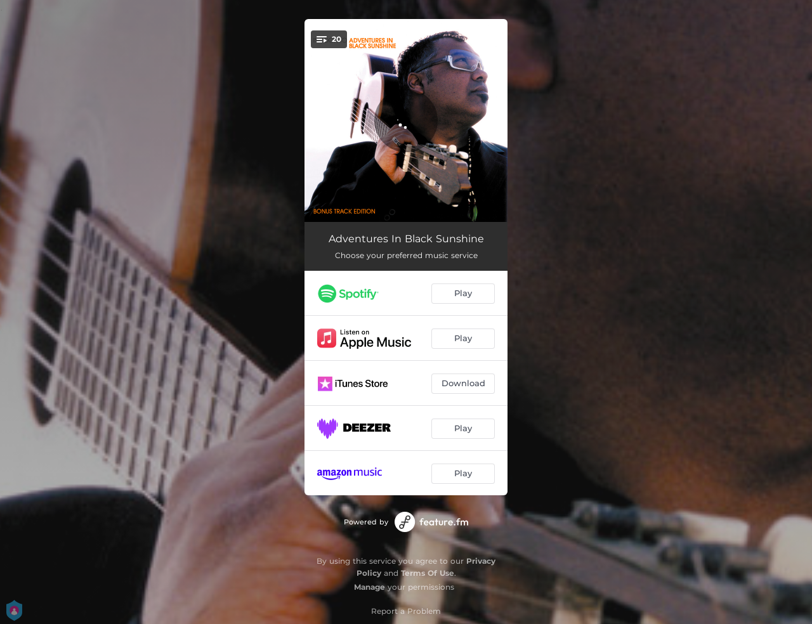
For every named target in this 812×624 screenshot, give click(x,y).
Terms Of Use (427, 573)
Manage (369, 587)
